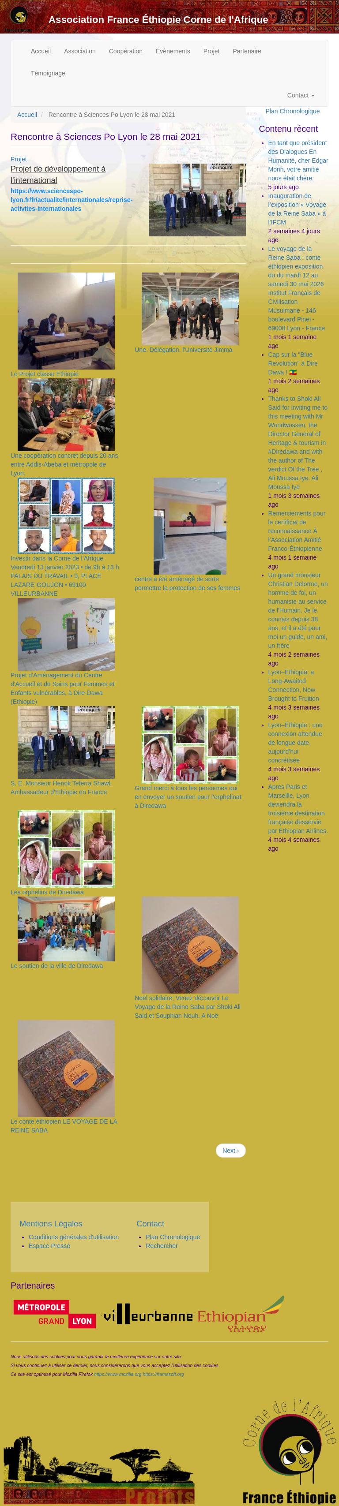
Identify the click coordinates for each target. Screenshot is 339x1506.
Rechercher (161, 1245)
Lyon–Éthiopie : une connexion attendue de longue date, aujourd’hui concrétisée (295, 742)
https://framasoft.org (163, 1374)
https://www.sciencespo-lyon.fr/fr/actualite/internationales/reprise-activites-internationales (71, 199)
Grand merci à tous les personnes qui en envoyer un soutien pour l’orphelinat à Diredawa (188, 797)
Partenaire (247, 51)
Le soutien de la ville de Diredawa (57, 965)
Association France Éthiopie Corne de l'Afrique (158, 19)
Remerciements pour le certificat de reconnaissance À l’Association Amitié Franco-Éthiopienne (297, 531)
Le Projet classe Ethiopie (45, 373)
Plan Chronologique (293, 111)
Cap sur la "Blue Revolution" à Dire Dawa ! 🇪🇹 (293, 363)
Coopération (126, 51)
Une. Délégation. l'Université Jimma (183, 349)
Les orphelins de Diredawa (47, 892)
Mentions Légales (51, 1223)
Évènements (173, 51)
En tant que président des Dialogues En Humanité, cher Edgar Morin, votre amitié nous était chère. (298, 160)
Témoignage (48, 73)
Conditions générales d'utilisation (74, 1237)
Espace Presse (49, 1245)
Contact (301, 95)
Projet (211, 51)
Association (80, 51)
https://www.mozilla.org (117, 1374)
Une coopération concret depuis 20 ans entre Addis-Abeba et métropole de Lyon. (64, 464)
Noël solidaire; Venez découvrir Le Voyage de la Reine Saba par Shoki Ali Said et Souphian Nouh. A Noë (188, 1006)
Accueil (41, 51)
